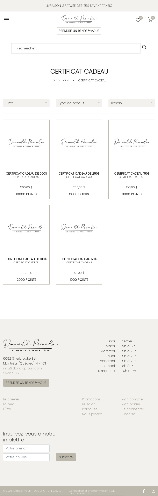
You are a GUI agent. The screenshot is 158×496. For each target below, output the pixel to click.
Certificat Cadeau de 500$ (26, 173)
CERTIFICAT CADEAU (92, 80)
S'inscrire (128, 414)
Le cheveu (11, 399)
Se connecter (133, 409)
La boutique (60, 80)
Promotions (91, 399)
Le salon (88, 404)
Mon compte (132, 399)
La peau (9, 404)
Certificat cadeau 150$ (132, 173)
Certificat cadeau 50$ (79, 259)
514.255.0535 (13, 373)
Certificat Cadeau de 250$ (79, 173)
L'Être (7, 409)
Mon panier (131, 404)
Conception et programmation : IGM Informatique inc (92, 492)
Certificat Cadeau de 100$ (26, 259)
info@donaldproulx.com (22, 368)
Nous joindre (92, 414)
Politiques (90, 409)
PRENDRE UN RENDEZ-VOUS (79, 31)
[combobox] (26, 103)
